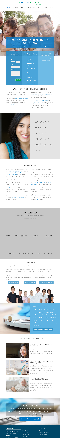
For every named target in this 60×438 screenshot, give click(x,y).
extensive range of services (42, 100)
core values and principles (11, 174)
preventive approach (35, 102)
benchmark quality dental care (16, 171)
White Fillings (25, 432)
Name (12, 59)
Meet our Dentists (13, 282)
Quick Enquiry (42, 430)
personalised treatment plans (18, 197)
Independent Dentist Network (38, 182)
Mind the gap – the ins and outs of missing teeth (41, 362)
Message (12, 69)
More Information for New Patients (43, 329)
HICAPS (37, 199)
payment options (35, 195)
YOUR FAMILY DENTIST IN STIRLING (30, 41)
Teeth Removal (25, 434)
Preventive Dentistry (26, 430)
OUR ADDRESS (46, 55)
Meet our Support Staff (46, 282)
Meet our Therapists (30, 282)
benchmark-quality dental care (12, 104)
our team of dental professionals (45, 94)
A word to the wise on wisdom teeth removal (41, 345)
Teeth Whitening (25, 436)
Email (12, 64)
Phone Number (17, 60)
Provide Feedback (43, 434)
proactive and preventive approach (13, 172)
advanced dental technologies (21, 98)
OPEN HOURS (32, 54)
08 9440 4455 (46, 53)
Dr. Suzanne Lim (34, 94)
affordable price (25, 104)
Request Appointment (30, 419)
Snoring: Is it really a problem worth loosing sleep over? (40, 379)
